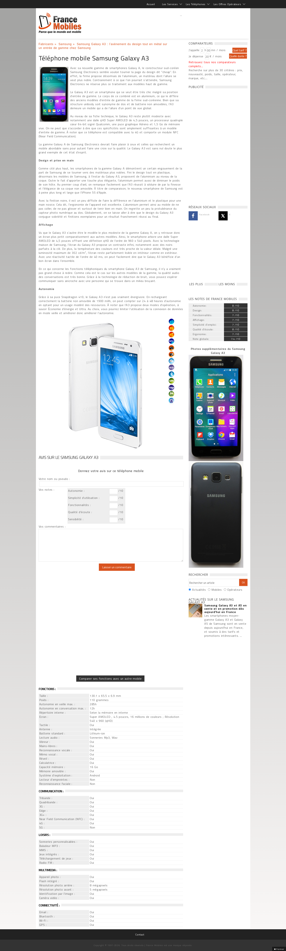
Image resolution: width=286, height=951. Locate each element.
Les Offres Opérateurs (227, 4)
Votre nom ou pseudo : (54, 479)
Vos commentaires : (52, 526)
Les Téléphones (195, 4)
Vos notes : (46, 490)
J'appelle (194, 50)
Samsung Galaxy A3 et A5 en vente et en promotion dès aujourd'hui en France (225, 609)
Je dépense (196, 56)
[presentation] (69, 571)
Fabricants (46, 44)
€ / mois (216, 56)
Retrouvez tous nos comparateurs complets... (212, 64)
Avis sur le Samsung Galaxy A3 (68, 457)
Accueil (151, 4)
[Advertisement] (181, 23)
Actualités (199, 589)
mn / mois (218, 50)
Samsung (65, 44)
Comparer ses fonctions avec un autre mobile (110, 678)
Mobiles (216, 589)
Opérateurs (234, 589)
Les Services (170, 4)
